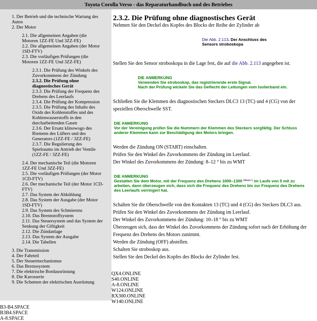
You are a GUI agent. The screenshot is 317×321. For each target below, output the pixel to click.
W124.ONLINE (127, 290)
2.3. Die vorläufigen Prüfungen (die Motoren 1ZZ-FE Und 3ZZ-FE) (55, 59)
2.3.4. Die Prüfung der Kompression (66, 101)
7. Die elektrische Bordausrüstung (43, 271)
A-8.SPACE (12, 318)
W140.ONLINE (127, 301)
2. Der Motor (24, 27)
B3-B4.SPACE (14, 307)
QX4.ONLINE (126, 273)
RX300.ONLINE (128, 295)
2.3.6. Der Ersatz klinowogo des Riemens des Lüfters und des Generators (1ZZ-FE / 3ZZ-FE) (62, 133)
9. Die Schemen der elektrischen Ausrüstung (53, 281)
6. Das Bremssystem (31, 266)
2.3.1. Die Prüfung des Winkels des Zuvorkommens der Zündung (65, 73)
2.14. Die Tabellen (39, 241)
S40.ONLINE (125, 279)
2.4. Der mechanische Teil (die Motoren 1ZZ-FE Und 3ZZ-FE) (59, 165)
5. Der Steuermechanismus (37, 260)
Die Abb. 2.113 (215, 39)
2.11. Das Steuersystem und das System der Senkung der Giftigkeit (62, 223)
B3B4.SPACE (14, 312)
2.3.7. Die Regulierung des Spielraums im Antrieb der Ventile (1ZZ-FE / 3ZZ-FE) (64, 149)
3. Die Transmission (30, 250)
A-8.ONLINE (125, 284)
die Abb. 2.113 (246, 63)
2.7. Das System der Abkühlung (51, 194)
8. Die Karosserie (28, 276)
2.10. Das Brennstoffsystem (47, 215)
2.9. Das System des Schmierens (52, 210)
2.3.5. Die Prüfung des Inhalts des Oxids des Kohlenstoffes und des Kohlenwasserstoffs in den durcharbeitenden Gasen (63, 115)
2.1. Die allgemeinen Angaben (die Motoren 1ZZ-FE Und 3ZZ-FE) (54, 38)
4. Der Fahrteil (25, 255)
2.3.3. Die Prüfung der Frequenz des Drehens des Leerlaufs (65, 94)
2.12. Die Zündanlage (42, 231)
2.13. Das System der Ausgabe (50, 236)
